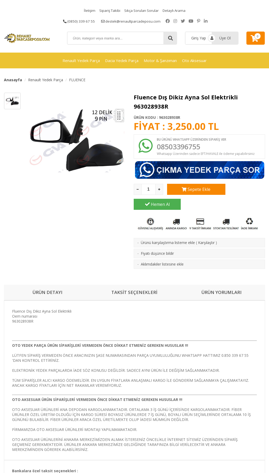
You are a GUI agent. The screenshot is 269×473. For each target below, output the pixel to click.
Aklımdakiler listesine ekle (162, 250)
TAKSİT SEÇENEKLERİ (134, 279)
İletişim (88, 10)
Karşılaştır (206, 228)
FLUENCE (77, 79)
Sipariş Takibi (109, 10)
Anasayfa (13, 79)
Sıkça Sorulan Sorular (141, 10)
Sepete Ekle (190, 190)
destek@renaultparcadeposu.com (131, 20)
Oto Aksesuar (194, 60)
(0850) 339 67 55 (77, 20)
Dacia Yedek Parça (121, 60)
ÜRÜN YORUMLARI (221, 279)
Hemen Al (241, 190)
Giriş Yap (198, 37)
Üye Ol (225, 37)
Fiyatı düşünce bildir (157, 239)
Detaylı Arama (175, 10)
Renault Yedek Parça (81, 60)
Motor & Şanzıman (160, 60)
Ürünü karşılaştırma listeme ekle (168, 228)
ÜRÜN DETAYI (47, 279)
